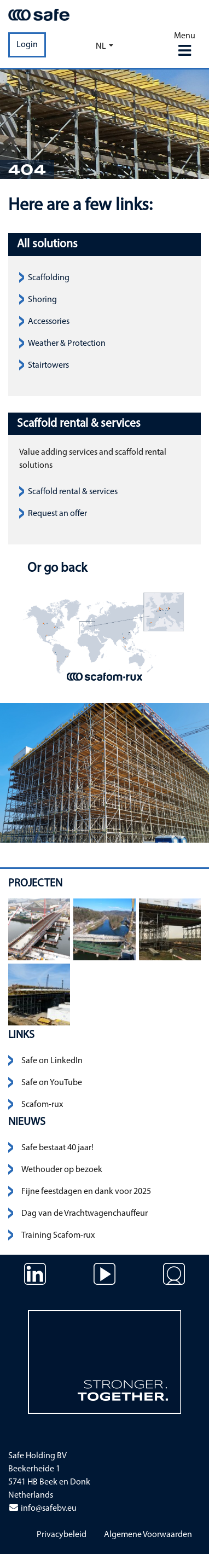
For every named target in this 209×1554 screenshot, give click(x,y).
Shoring (42, 299)
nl (101, 46)
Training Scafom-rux (58, 1235)
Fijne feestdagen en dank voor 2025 (86, 1191)
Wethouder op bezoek (61, 1170)
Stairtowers (48, 365)
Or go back (56, 568)
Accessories (48, 321)
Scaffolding (48, 278)
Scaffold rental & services (73, 492)
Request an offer (57, 513)
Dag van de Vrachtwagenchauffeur (84, 1213)
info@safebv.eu (42, 1508)
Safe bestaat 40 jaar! (57, 1148)
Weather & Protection (67, 343)
